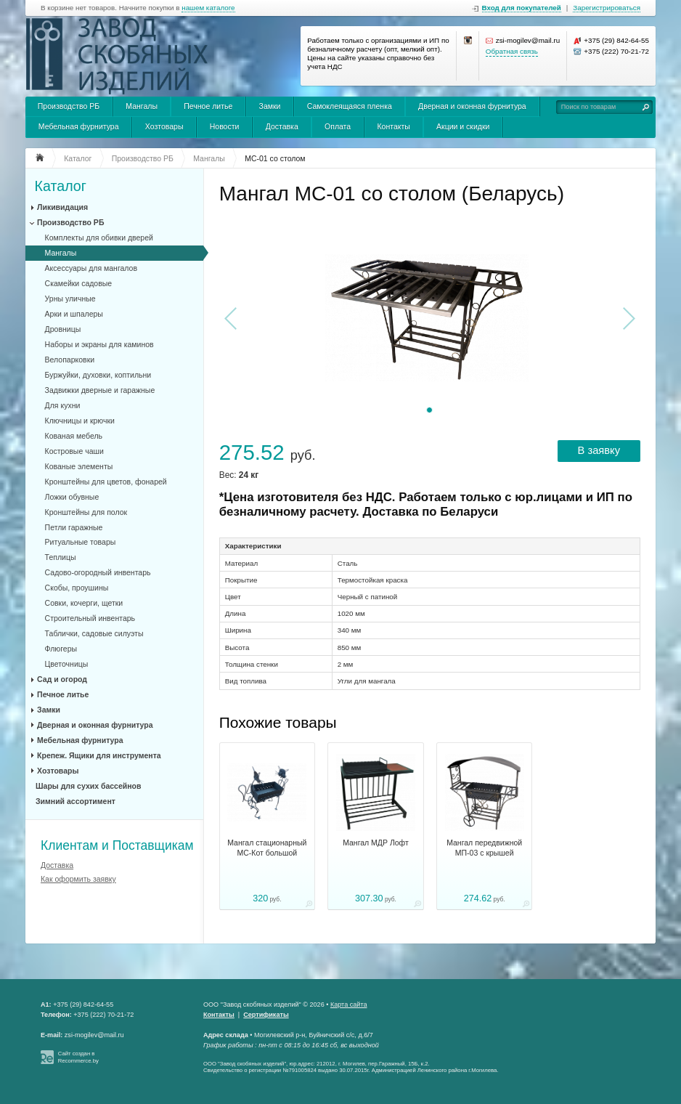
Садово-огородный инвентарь (98, 572)
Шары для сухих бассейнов (88, 786)
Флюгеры (61, 648)
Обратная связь (512, 51)
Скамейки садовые (79, 283)
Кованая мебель (73, 435)
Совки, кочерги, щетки (84, 602)
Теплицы (60, 557)
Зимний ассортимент (75, 801)
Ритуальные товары (80, 541)
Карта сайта (348, 1004)
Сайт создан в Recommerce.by (78, 1057)
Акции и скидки (462, 126)
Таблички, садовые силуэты (94, 633)
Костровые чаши (74, 451)
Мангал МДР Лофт (376, 842)
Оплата (338, 126)
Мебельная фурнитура (78, 126)
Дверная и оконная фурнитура (472, 106)
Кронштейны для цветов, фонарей (106, 481)
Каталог (60, 186)
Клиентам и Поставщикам (117, 845)
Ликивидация (62, 207)
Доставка (282, 126)
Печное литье (208, 106)
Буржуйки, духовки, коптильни (98, 374)
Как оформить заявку (78, 878)
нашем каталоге (208, 8)
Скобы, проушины (77, 587)
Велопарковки (70, 359)
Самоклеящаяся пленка (349, 106)
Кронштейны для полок (86, 512)
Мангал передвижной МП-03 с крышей (484, 847)
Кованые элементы (79, 466)
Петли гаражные (74, 527)
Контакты (393, 126)
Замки (270, 106)
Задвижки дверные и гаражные (100, 390)
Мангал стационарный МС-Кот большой (266, 847)
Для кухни (63, 405)
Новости (225, 126)
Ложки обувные (72, 496)
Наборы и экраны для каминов (99, 344)
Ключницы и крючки (80, 420)
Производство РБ (68, 106)
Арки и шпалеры (74, 313)
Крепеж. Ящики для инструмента (99, 755)
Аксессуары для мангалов (91, 268)
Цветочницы (67, 663)
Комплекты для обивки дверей (99, 237)
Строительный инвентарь (90, 618)
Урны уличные (70, 298)
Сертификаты (265, 1014)
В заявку (599, 450)
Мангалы (142, 106)
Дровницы (63, 329)
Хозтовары (164, 126)
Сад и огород (62, 679)
